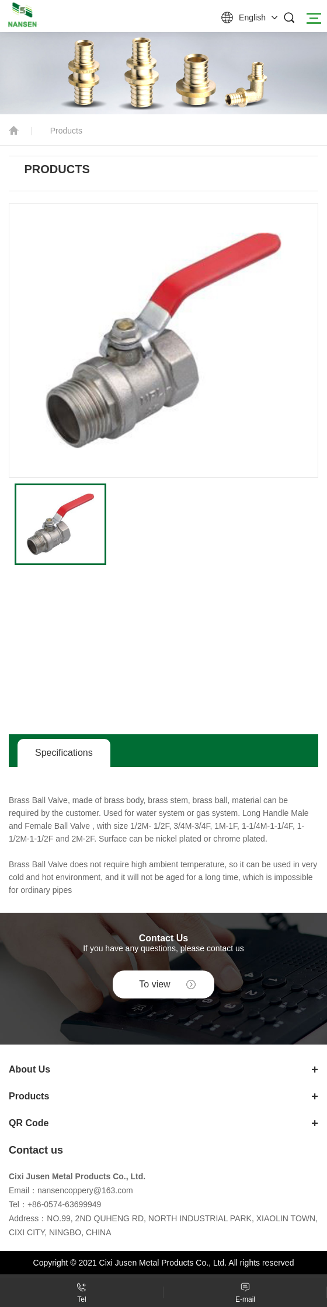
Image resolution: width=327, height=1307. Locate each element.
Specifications (64, 753)
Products (66, 130)
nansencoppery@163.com (85, 1190)
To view (154, 984)
